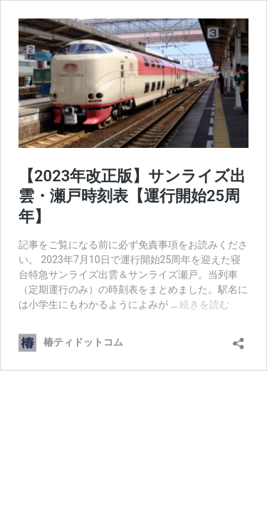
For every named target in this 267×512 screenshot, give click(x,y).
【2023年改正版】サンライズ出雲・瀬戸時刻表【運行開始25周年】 (132, 196)
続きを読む (204, 304)
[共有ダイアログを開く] (238, 339)
